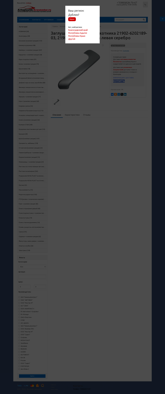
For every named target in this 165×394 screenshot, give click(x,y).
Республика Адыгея (77, 33)
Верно (72, 19)
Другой (71, 39)
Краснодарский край (78, 30)
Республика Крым (76, 36)
